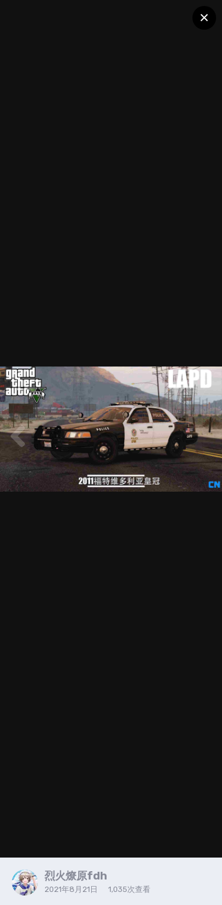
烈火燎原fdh (75, 875)
